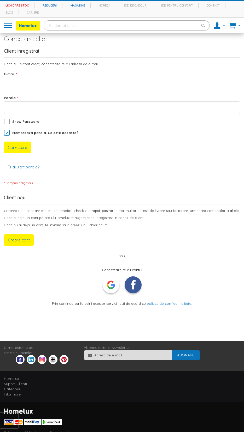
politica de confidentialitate (169, 303)
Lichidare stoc (17, 5)
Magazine (78, 5)
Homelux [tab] (11, 378)
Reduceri (50, 5)
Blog (9, 12)
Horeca (104, 5)
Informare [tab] (12, 394)
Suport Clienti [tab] (15, 383)
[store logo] (28, 26)
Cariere (33, 12)
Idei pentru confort (177, 5)
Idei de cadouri (135, 5)
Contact (213, 5)
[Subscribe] (185, 355)
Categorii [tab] (12, 389)
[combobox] (127, 25)
